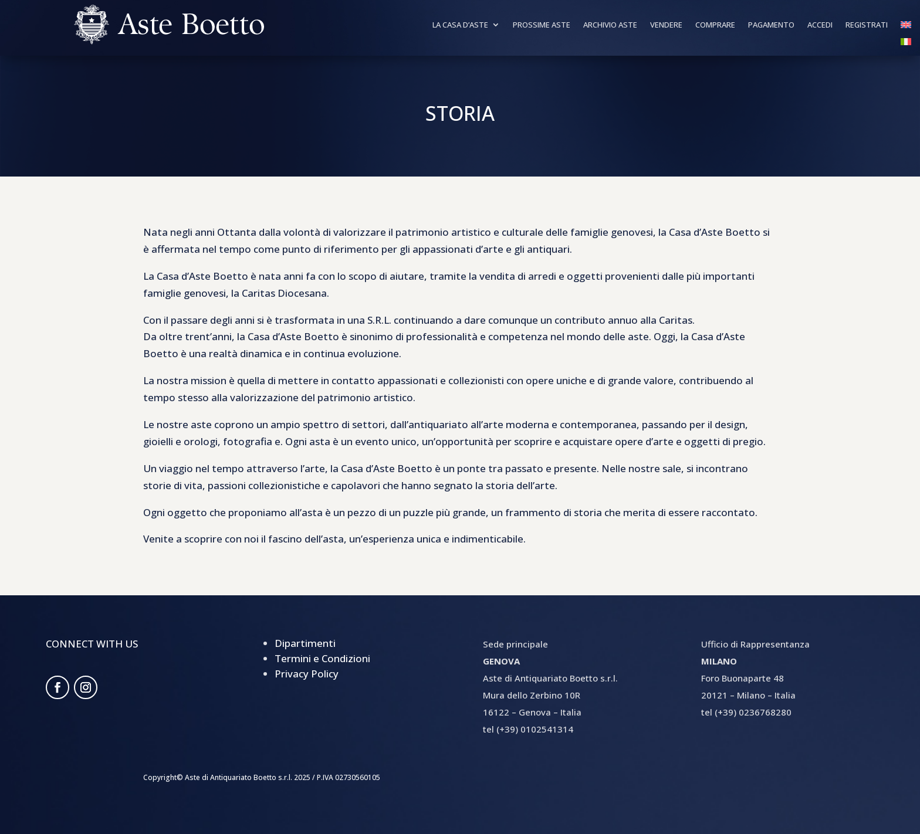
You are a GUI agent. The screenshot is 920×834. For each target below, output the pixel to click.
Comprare (715, 25)
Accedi (820, 25)
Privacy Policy (307, 673)
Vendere (666, 25)
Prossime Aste (541, 25)
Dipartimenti (305, 643)
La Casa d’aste (460, 25)
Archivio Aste (610, 25)
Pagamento (771, 25)
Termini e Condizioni (322, 658)
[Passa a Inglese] (906, 27)
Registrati (866, 25)
